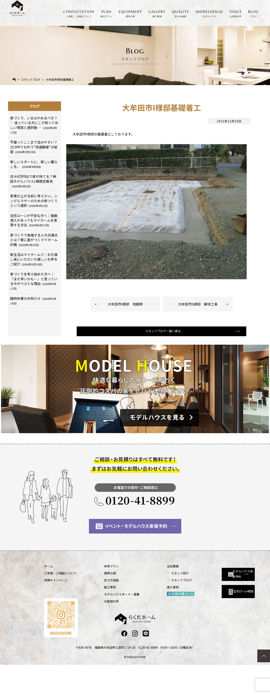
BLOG (253, 13)
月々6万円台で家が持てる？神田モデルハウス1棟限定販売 (33, 181)
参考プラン (100, 595)
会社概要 (150, 595)
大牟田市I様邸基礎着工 (60, 79)
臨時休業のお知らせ (33, 300)
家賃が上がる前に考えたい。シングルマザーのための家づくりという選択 (34, 200)
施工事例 (99, 616)
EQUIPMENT (130, 13)
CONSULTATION (78, 13)
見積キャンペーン (56, 609)
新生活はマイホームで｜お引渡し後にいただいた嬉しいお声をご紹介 (34, 259)
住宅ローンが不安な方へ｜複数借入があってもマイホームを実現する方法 (33, 220)
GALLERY (157, 13)
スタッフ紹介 (157, 602)
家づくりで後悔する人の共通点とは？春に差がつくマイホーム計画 (34, 239)
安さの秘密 (100, 609)
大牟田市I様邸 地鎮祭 (125, 327)
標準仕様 (99, 602)
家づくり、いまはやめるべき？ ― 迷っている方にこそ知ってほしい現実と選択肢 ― (34, 124)
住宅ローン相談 (215, 617)
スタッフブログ (30, 79)
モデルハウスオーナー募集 (110, 623)
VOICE (236, 13)
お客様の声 (100, 630)
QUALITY (180, 13)
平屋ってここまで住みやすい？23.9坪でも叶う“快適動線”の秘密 (33, 147)
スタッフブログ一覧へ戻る (161, 359)
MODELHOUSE (209, 13)
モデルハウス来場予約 (217, 598)
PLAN (106, 13)
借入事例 (150, 616)
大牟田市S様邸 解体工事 (197, 327)
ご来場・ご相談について (60, 602)
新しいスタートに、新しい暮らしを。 (34, 164)
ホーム (48, 595)
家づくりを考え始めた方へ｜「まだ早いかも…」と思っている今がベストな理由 (33, 280)
